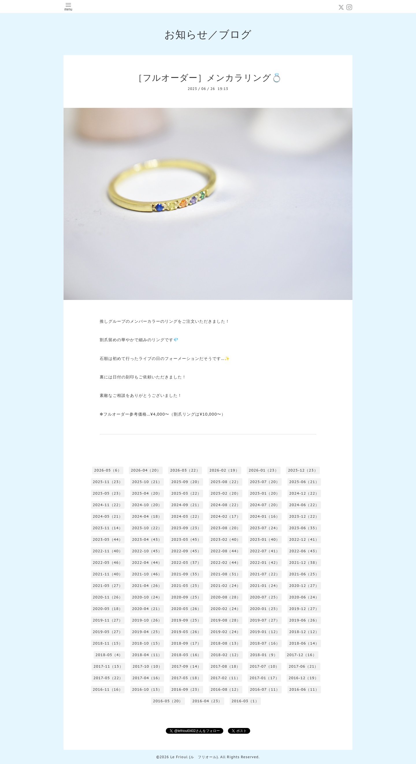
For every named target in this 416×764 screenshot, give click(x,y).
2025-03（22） (186, 493)
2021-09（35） (186, 574)
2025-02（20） (226, 493)
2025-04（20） (147, 493)
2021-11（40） (108, 574)
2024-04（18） (147, 516)
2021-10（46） (147, 574)
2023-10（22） (147, 527)
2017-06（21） (303, 666)
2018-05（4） (109, 654)
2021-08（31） (226, 574)
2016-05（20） (168, 701)
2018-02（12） (226, 654)
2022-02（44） (226, 562)
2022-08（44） (226, 551)
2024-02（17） (226, 516)
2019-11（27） (108, 620)
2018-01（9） (263, 654)
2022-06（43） (304, 551)
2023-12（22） (304, 516)
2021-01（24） (265, 585)
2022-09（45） (186, 551)
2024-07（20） (265, 504)
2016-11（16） (108, 689)
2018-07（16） (265, 643)
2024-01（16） (265, 516)
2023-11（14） (108, 527)
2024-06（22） (304, 504)
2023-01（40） (265, 539)
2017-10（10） (147, 666)
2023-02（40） (226, 539)
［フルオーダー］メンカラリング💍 (208, 77)
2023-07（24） (265, 527)
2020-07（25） (265, 597)
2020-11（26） (108, 597)
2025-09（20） (186, 481)
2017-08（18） (225, 666)
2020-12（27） (304, 585)
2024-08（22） (226, 504)
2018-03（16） (186, 654)
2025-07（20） (265, 481)
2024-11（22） (108, 504)
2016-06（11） (304, 689)
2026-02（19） (224, 470)
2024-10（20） (147, 504)
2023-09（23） (186, 527)
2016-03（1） (245, 701)
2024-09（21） (186, 504)
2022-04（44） (147, 562)
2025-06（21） (304, 481)
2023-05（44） (108, 539)
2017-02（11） (225, 677)
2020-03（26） (186, 608)
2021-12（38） (304, 562)
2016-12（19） (304, 677)
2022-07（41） (265, 551)
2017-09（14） (186, 666)
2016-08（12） (226, 689)
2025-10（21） (147, 481)
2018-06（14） (304, 643)
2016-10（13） (147, 689)
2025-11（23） (108, 481)
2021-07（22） (265, 574)
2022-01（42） (265, 562)
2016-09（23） (186, 689)
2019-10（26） (147, 620)
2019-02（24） (226, 631)
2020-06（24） (304, 597)
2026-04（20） (146, 470)
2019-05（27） (108, 631)
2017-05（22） (108, 677)
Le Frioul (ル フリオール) (194, 757)
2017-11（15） (108, 666)
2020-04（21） (147, 608)
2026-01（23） (264, 470)
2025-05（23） (108, 493)
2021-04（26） (147, 585)
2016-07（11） (265, 689)
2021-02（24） (226, 585)
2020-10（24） (147, 597)
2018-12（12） (304, 631)
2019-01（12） (265, 631)
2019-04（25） (147, 631)
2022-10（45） (147, 551)
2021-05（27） (108, 585)
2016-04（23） (207, 701)
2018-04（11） (147, 654)
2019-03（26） (186, 631)
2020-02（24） (226, 608)
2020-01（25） (265, 608)
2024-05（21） (108, 516)
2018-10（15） (147, 643)
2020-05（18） (108, 608)
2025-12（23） (303, 470)
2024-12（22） (304, 493)
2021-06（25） (304, 574)
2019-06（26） (304, 620)
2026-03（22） (185, 470)
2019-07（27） (265, 620)
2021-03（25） (186, 585)
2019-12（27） (304, 608)
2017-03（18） (186, 677)
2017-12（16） (302, 654)
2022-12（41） (304, 539)
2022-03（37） (186, 562)
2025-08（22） (226, 481)
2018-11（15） (108, 643)
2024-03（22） (186, 516)
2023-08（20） (226, 527)
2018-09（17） (186, 643)
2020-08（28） (226, 597)
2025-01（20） (265, 493)
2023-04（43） (147, 539)
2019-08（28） (226, 620)
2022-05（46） (108, 562)
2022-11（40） (108, 551)
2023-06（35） (304, 527)
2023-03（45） (186, 539)
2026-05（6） (107, 470)
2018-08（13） (226, 643)
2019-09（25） (186, 620)
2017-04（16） (147, 677)
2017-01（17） (264, 677)
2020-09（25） (186, 597)
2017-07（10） (264, 666)
